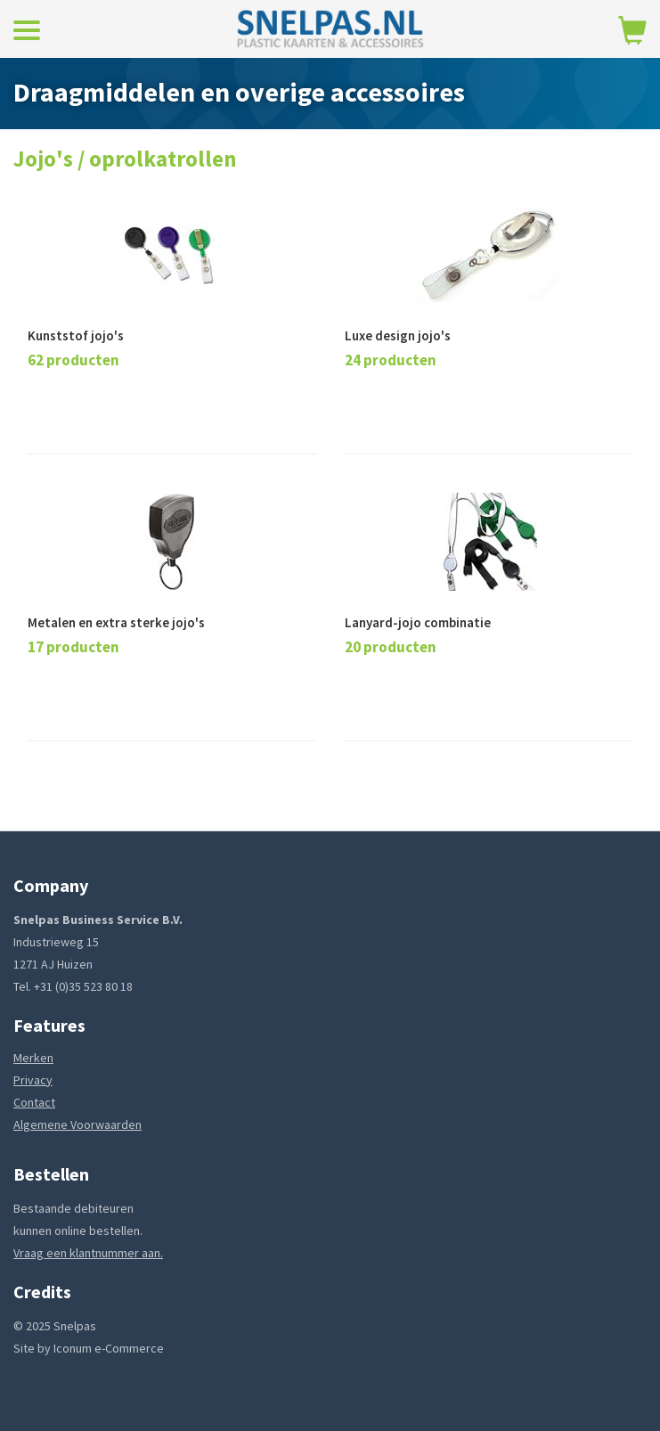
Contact (34, 1102)
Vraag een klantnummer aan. (88, 1253)
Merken (33, 1058)
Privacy (33, 1080)
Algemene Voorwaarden (77, 1124)
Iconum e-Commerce (108, 1348)
